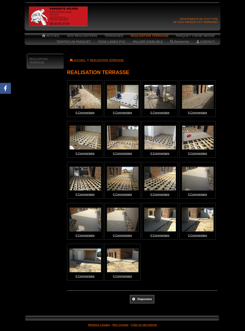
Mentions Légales (99, 324)
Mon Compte (120, 324)
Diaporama (142, 299)
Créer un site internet (144, 324)
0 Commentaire (85, 112)
